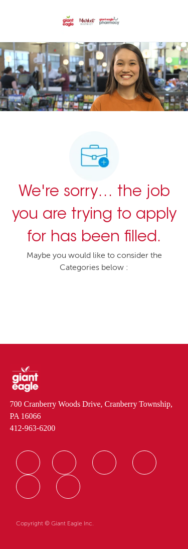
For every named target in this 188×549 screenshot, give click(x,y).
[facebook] (28, 462)
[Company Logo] (91, 21)
